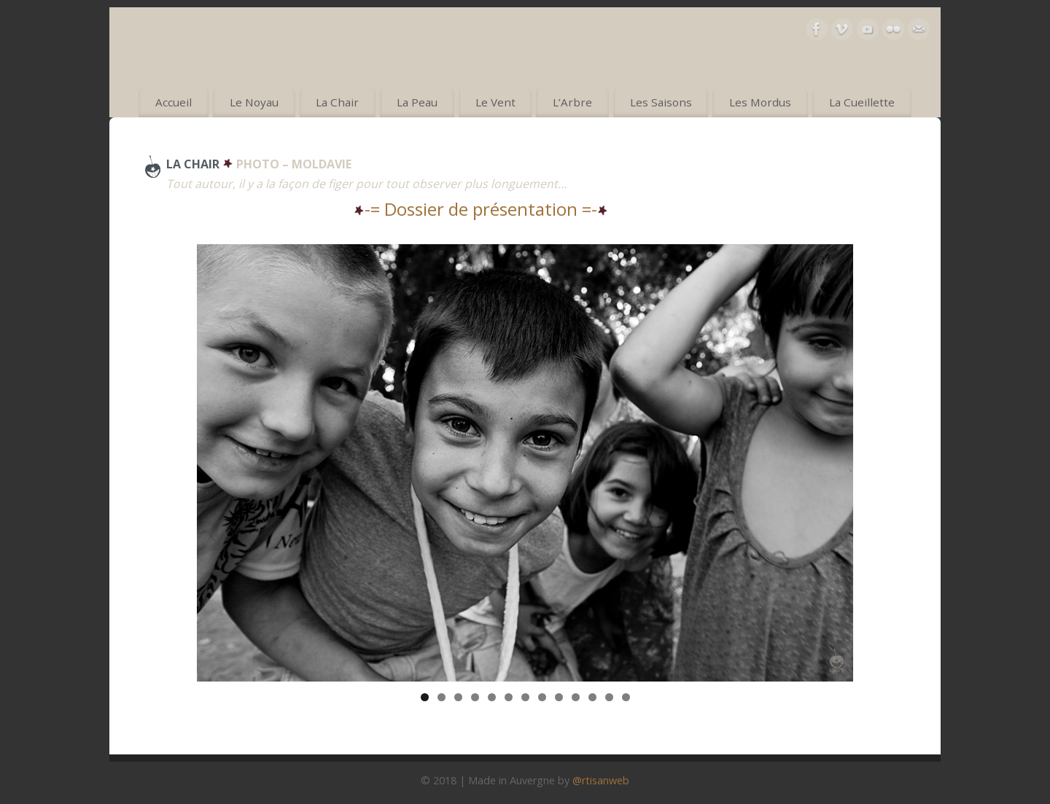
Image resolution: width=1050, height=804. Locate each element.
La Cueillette (862, 102)
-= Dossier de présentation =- (481, 209)
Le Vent (495, 102)
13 (626, 697)
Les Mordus (760, 102)
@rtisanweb (600, 780)
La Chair (337, 102)
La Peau (417, 102)
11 (592, 697)
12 (609, 697)
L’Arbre (572, 102)
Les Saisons (661, 102)
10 (576, 697)
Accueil (173, 102)
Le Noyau (254, 102)
